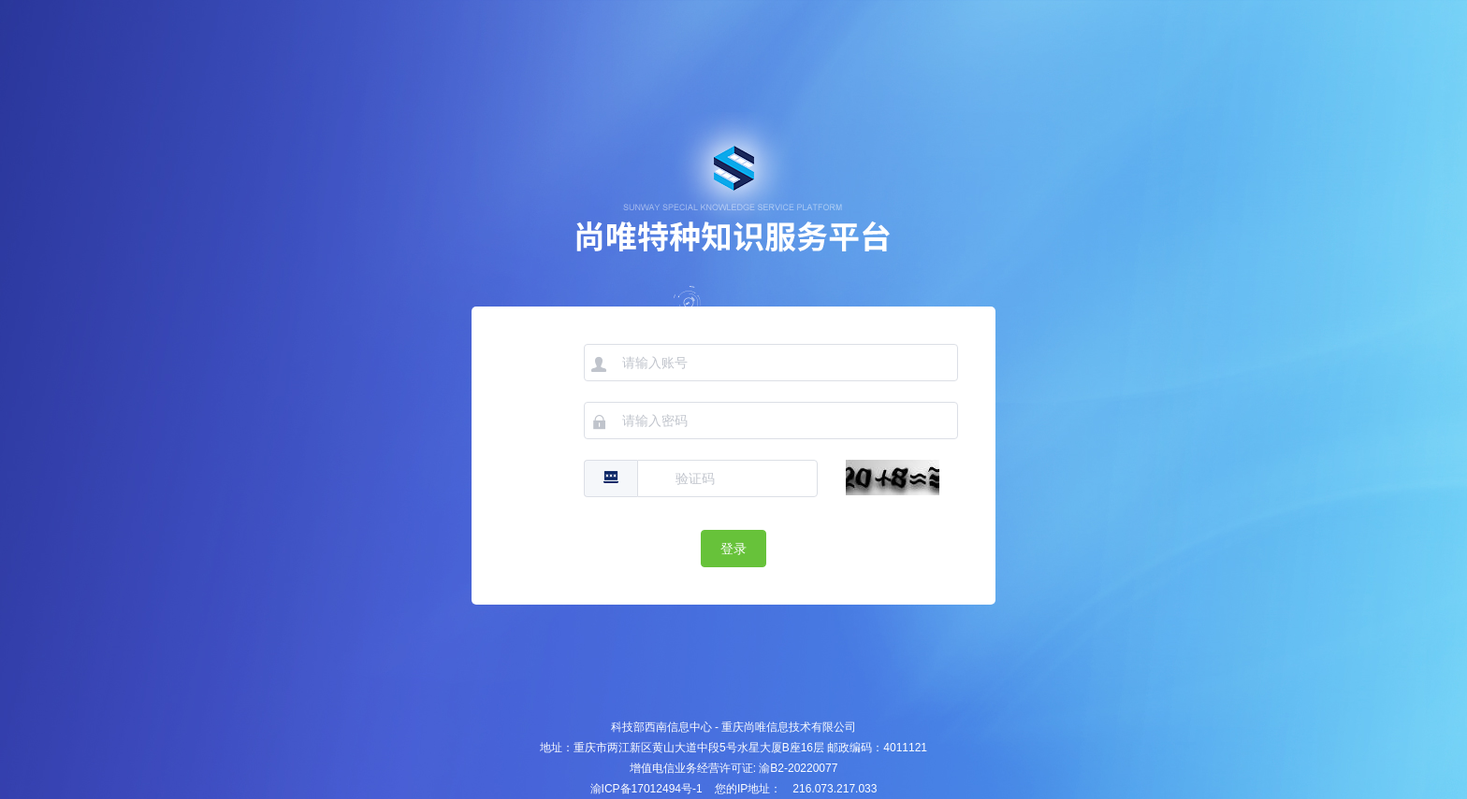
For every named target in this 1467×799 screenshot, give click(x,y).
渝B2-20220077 (798, 768)
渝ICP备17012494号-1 (646, 788)
